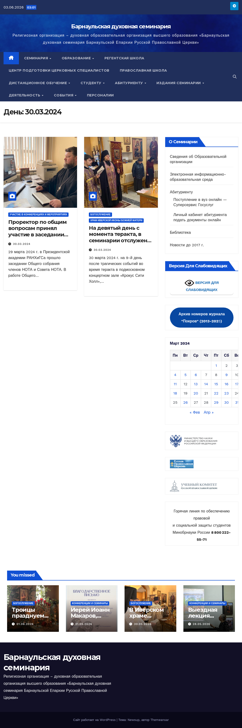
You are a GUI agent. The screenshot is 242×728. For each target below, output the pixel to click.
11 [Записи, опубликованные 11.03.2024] (175, 384)
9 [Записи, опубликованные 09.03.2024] (226, 375)
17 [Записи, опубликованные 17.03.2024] (237, 384)
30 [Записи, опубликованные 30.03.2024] (226, 402)
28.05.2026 (201, 624)
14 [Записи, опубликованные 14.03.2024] (206, 384)
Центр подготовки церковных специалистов (59, 70)
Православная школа (143, 70)
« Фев (195, 412)
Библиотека (180, 232)
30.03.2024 (21, 244)
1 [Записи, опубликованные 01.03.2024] (216, 365)
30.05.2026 (142, 624)
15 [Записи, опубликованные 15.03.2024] (216, 384)
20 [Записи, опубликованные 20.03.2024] (196, 393)
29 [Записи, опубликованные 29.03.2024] (216, 402)
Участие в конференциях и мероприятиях (38, 214)
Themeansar (160, 720)
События (64, 95)
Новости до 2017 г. (187, 245)
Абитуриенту (129, 83)
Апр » (209, 412)
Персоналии (100, 95)
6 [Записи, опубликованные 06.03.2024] (196, 375)
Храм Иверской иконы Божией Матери (116, 220)
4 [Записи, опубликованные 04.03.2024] (175, 375)
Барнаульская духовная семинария (121, 26)
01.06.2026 (25, 624)
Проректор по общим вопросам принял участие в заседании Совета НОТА (37, 231)
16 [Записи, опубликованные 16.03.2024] (226, 384)
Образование (77, 58)
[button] (235, 76)
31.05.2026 (83, 624)
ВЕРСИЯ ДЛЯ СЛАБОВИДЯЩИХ (202, 285)
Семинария (36, 58)
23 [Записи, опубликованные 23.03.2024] (226, 393)
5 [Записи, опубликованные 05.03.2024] (185, 375)
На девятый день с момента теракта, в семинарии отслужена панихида (119, 237)
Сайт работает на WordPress (95, 720)
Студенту (92, 83)
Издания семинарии (179, 83)
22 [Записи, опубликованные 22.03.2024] (216, 393)
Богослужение (100, 214)
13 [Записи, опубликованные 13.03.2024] (196, 384)
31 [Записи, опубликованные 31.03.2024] (237, 402)
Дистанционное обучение (38, 83)
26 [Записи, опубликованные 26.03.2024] (185, 402)
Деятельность (25, 95)
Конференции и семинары (90, 603)
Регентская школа (124, 58)
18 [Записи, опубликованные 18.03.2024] (175, 393)
